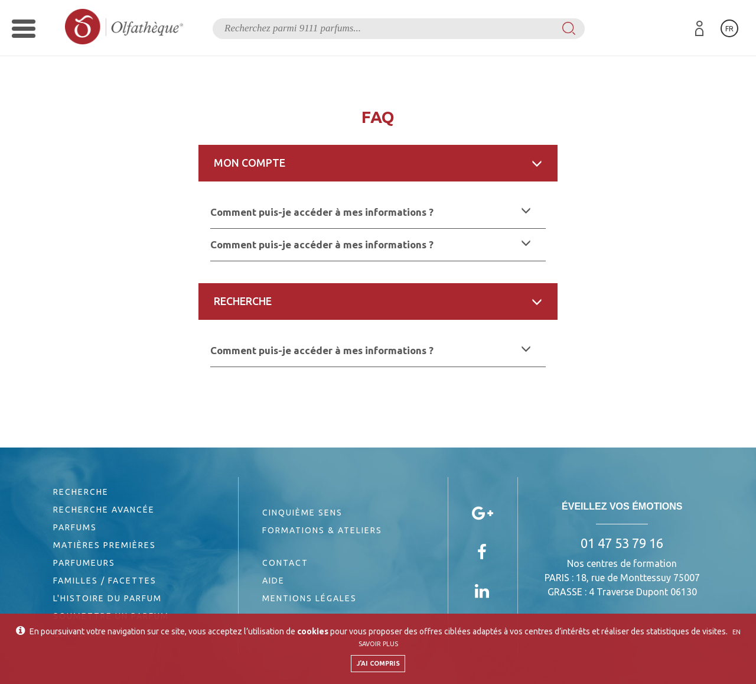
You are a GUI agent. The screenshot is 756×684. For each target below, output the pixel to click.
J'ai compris (378, 663)
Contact (285, 563)
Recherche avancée (104, 509)
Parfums (75, 527)
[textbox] (399, 28)
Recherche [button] (378, 301)
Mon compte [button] (378, 162)
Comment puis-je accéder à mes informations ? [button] (370, 212)
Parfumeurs (84, 563)
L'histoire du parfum (107, 598)
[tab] (378, 163)
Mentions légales (309, 598)
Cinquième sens (302, 512)
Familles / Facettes (105, 580)
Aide (273, 580)
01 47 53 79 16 (622, 543)
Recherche (81, 492)
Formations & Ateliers (322, 530)
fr (729, 29)
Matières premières (104, 545)
